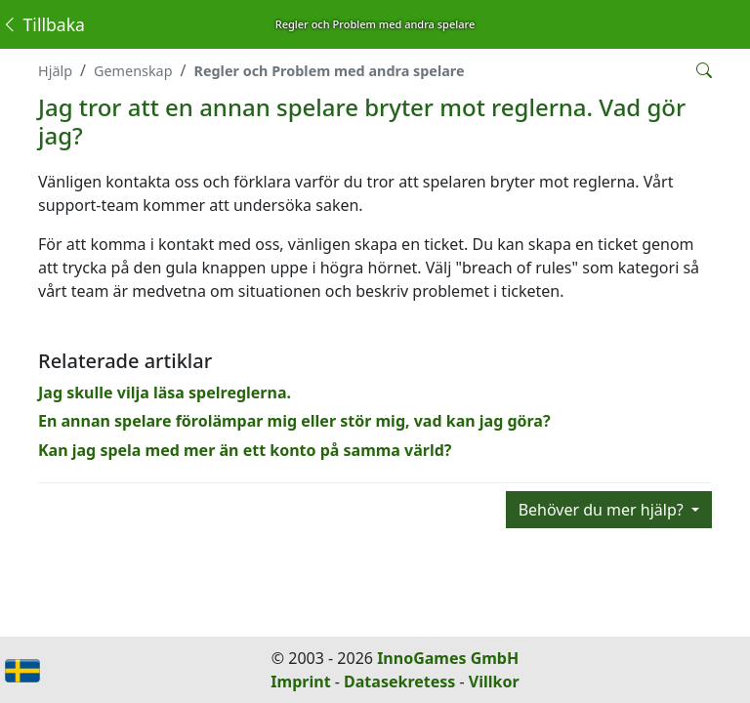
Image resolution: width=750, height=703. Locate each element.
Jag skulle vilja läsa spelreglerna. (164, 392)
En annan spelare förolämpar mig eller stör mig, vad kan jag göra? (294, 421)
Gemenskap (133, 71)
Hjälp (55, 71)
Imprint (300, 681)
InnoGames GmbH (448, 658)
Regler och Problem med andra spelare (328, 71)
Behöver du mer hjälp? (603, 509)
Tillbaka (43, 24)
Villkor (494, 681)
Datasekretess (399, 681)
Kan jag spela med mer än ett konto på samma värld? (244, 450)
